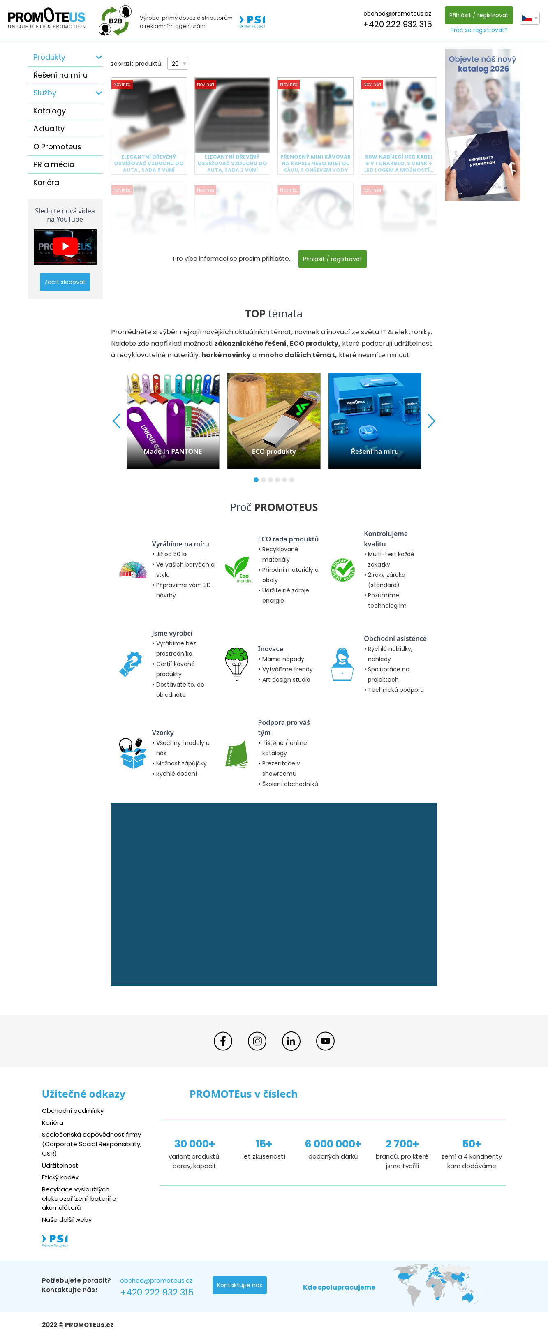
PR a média (53, 164)
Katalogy (49, 111)
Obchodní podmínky (73, 1110)
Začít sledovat (65, 282)
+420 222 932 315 (397, 24)
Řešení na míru (60, 75)
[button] (256, 479)
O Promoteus (57, 146)
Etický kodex (60, 1177)
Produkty (49, 57)
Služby (44, 93)
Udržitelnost (60, 1165)
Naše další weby (67, 1219)
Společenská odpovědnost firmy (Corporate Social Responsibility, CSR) (91, 1144)
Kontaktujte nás (239, 1285)
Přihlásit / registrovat (479, 15)
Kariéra (46, 182)
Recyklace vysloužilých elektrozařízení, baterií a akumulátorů (79, 1198)
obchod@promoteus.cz (397, 13)
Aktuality (49, 128)
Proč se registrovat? (479, 30)
